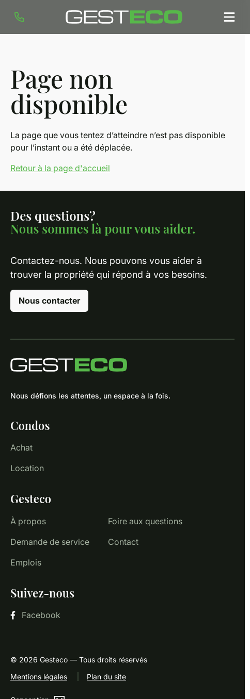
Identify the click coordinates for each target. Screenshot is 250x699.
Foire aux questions (145, 521)
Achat (21, 447)
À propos (28, 521)
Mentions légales (38, 676)
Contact (123, 542)
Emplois (25, 562)
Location (27, 468)
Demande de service (49, 542)
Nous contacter (49, 300)
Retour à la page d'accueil (60, 168)
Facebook (35, 615)
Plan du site (106, 676)
